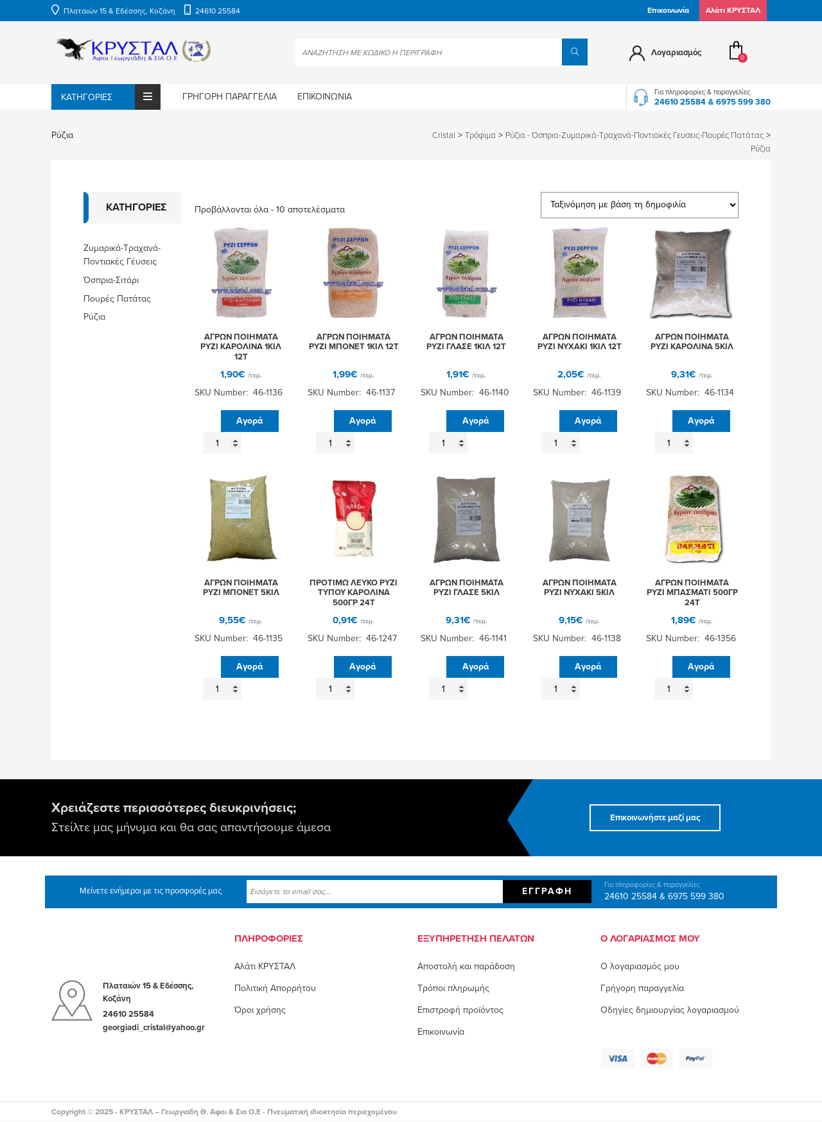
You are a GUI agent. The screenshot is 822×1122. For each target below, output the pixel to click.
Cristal (443, 135)
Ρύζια (94, 316)
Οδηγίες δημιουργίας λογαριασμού (669, 1010)
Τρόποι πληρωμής (453, 988)
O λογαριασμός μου (639, 966)
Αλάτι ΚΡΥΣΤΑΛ (264, 966)
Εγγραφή (547, 891)
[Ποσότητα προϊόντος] (222, 443)
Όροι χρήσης (260, 1010)
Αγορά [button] (249, 420)
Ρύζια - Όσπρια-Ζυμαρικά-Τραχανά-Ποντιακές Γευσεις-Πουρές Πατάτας (634, 135)
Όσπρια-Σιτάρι (111, 280)
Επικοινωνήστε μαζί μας (655, 818)
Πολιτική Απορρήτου (275, 988)
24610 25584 (217, 10)
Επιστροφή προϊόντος (460, 1010)
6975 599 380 (743, 102)
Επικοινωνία (668, 10)
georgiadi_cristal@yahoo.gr (154, 1028)
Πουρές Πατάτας (117, 298)
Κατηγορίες (111, 97)
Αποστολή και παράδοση (466, 966)
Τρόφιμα (480, 135)
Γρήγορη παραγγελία (229, 96)
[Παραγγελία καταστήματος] (640, 205)
